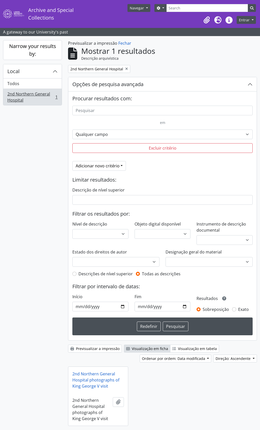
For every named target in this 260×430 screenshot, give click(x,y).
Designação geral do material (194, 252)
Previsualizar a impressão (95, 348)
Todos (13, 83)
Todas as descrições (161, 274)
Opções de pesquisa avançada (107, 84)
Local (13, 71)
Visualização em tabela (194, 348)
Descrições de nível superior (105, 274)
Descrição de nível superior (98, 190)
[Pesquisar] (162, 110)
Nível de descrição (89, 224)
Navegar (137, 8)
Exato (243, 309)
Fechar (124, 43)
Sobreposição (216, 309)
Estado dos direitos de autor (99, 252)
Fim (138, 296)
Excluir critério (162, 148)
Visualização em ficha (147, 348)
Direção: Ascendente (234, 358)
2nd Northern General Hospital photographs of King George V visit (95, 380)
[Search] (207, 8)
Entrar (245, 20)
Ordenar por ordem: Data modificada (174, 358)
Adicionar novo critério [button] (98, 166)
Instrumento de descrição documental (221, 227)
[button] (206, 20)
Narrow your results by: (32, 50)
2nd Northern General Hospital (32, 97)
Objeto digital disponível (158, 224)
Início (77, 296)
